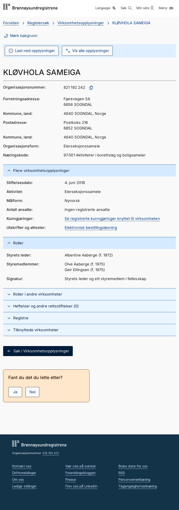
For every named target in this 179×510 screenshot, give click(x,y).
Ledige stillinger (24, 486)
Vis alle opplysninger (87, 50)
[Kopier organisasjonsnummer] (91, 88)
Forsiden (11, 23)
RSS (121, 473)
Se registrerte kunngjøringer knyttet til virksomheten (112, 218)
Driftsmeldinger (24, 473)
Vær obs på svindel (80, 466)
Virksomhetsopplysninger (81, 23)
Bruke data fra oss (133, 466)
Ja (15, 392)
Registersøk (38, 23)
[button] (106, 8)
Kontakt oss (21, 466)
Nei (32, 392)
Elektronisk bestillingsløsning (91, 227)
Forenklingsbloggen (80, 473)
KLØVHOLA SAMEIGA (131, 23)
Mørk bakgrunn (20, 35)
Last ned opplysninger (31, 50)
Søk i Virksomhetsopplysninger (38, 351)
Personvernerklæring (134, 479)
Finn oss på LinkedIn (81, 486)
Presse (70, 479)
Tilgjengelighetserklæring (137, 486)
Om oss (18, 479)
